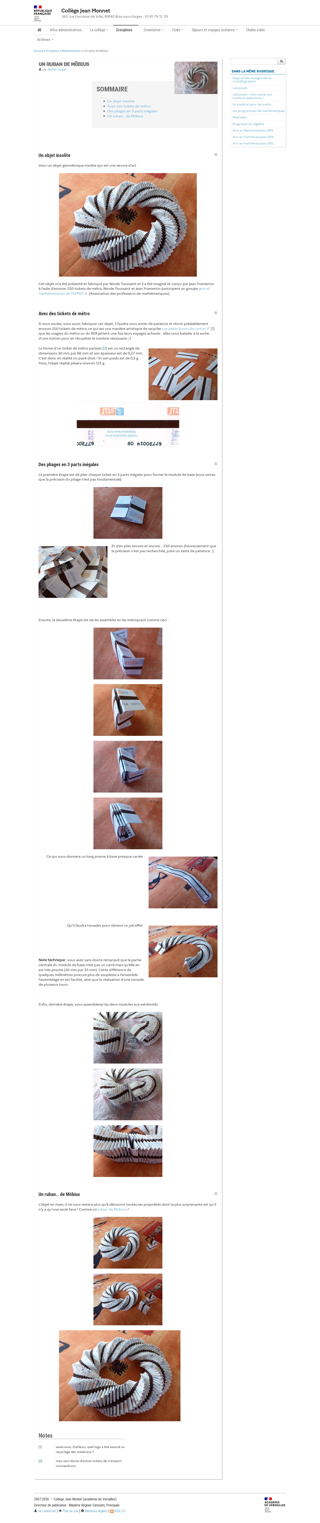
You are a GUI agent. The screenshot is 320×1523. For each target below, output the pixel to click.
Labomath (240, 88)
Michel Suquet (57, 69)
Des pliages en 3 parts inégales (132, 111)
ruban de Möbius (112, 1209)
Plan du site (68, 1511)
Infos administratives (66, 30)
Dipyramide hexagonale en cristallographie (252, 79)
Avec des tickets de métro (129, 106)
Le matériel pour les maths (252, 104)
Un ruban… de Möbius (125, 116)
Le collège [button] (99, 30)
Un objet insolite (120, 101)
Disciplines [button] (125, 30)
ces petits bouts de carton (184, 329)
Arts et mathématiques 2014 (253, 137)
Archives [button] (45, 40)
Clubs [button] (177, 30)
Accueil (38, 51)
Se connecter (45, 1511)
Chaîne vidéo (255, 30)
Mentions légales (94, 1511)
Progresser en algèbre (248, 124)
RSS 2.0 (117, 1511)
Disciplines (52, 51)
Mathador (240, 117)
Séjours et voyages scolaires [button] (215, 30)
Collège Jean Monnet (85, 11)
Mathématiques (72, 51)
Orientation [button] (153, 30)
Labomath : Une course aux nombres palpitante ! (252, 96)
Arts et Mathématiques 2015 (253, 130)
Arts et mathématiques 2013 (253, 143)
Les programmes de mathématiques (259, 111)
